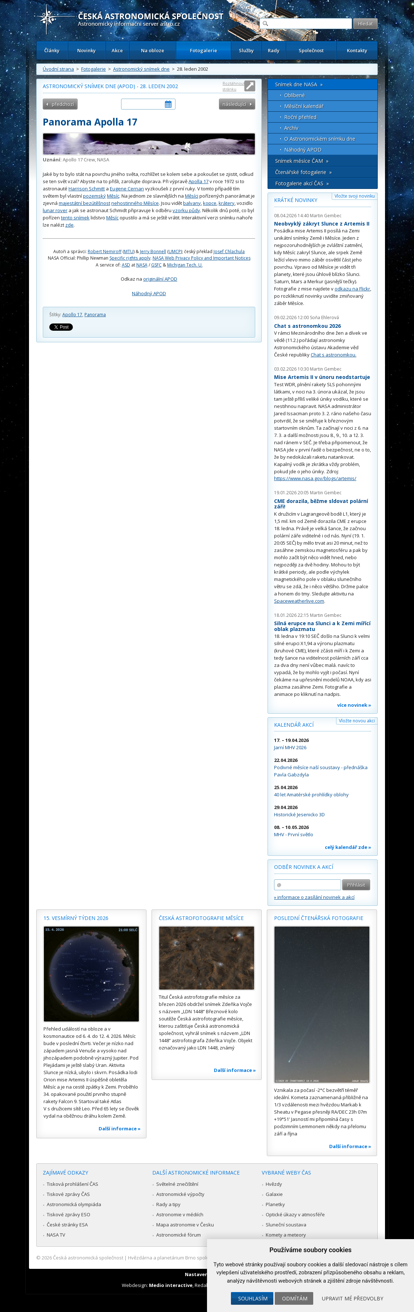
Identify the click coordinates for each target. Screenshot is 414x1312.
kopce (209, 203)
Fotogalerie (203, 50)
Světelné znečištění (177, 1184)
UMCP (175, 251)
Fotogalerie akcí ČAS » (302, 183)
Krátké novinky (295, 200)
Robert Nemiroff (104, 251)
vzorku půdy (186, 210)
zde (69, 225)
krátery (227, 203)
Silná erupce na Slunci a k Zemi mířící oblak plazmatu (322, 626)
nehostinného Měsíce (135, 203)
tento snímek (75, 217)
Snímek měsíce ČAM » (301, 160)
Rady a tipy (168, 1204)
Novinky (86, 50)
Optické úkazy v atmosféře (295, 1214)
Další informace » (120, 1128)
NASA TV (56, 1234)
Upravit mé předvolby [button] (352, 1298)
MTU (128, 251)
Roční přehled (300, 117)
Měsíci (191, 196)
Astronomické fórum (178, 1234)
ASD (126, 265)
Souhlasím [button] (253, 1298)
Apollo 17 (72, 315)
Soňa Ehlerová (324, 317)
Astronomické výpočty (180, 1194)
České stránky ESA (67, 1224)
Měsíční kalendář (304, 106)
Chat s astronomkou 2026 (307, 325)
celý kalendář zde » (348, 847)
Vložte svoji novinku (355, 196)
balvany (192, 203)
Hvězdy (274, 1184)
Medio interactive (170, 1285)
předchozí (63, 104)
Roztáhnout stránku (234, 86)
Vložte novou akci (357, 721)
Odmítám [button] (294, 1298)
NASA (142, 265)
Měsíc (113, 196)
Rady (274, 50)
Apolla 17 (198, 181)
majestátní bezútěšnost (84, 203)
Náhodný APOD (149, 293)
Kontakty (357, 50)
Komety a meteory (286, 1234)
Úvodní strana (58, 69)
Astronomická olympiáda (74, 1204)
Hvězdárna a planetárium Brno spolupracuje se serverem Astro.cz (200, 1257)
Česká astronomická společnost (88, 1257)
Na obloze (152, 50)
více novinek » (354, 705)
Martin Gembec (325, 216)
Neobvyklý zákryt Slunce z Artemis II (321, 223)
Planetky (275, 1204)
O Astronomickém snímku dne (319, 138)
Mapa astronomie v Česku (185, 1224)
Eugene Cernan (127, 188)
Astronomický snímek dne (141, 69)
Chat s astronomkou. (333, 354)
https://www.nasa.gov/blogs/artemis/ (315, 478)
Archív (291, 127)
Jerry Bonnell (153, 251)
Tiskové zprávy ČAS (68, 1194)
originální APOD (160, 279)
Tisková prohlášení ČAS (72, 1184)
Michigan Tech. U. (185, 265)
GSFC (156, 265)
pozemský (94, 196)
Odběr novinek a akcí (303, 866)
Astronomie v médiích (179, 1214)
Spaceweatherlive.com (299, 601)
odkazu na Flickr (352, 288)
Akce (117, 50)
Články (51, 50)
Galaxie (274, 1194)
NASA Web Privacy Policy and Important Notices (202, 258)
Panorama (95, 315)
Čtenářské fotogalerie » (303, 172)
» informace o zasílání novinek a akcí (314, 897)
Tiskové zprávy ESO (68, 1214)
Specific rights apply (129, 258)
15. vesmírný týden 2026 (76, 918)
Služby (246, 50)
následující (234, 104)
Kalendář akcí (294, 724)
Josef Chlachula (229, 251)
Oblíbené (294, 95)
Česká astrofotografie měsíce (201, 918)
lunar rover (55, 210)
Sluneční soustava (286, 1224)
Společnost (311, 50)
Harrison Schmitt (87, 188)
